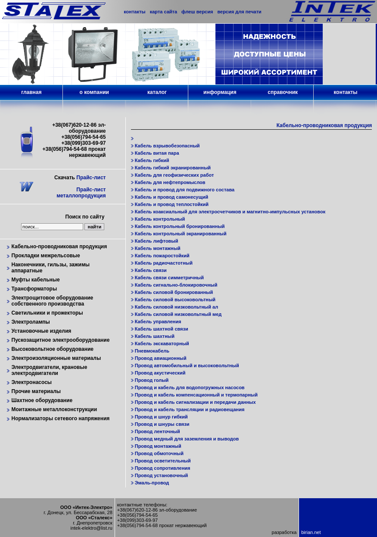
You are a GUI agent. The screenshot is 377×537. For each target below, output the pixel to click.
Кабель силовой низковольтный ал (176, 306)
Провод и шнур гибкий (161, 416)
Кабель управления (158, 321)
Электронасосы (32, 382)
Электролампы (31, 322)
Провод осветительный (163, 460)
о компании (94, 92)
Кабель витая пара (157, 153)
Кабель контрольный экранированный (181, 233)
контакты (346, 92)
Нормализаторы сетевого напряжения (61, 418)
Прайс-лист (91, 178)
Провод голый (152, 380)
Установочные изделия (42, 331)
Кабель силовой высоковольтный (175, 299)
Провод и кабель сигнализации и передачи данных (195, 402)
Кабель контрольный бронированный (180, 226)
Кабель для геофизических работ (174, 175)
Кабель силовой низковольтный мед (178, 314)
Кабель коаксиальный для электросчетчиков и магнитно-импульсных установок (230, 211)
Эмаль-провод (152, 482)
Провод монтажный (158, 446)
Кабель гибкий (152, 160)
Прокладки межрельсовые (46, 256)
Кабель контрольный (160, 219)
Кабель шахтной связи (161, 328)
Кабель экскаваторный (162, 343)
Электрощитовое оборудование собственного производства (52, 301)
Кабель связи (151, 270)
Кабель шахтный (154, 336)
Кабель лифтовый (156, 241)
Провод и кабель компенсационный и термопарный (196, 394)
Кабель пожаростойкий (162, 255)
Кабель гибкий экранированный (173, 167)
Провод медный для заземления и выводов (187, 438)
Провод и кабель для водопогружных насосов (190, 387)
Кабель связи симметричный (169, 277)
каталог (157, 92)
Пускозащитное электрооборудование (61, 340)
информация (220, 92)
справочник (283, 92)
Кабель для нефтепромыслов (170, 182)
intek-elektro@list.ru (91, 528)
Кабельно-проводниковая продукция (59, 247)
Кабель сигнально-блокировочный (176, 284)
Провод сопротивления (162, 468)
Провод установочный (161, 475)
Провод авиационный (161, 358)
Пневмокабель (152, 350)
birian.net (311, 532)
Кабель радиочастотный (164, 262)
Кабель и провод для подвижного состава (184, 189)
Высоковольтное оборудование (53, 349)
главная (31, 92)
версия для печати (239, 11)
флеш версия (197, 11)
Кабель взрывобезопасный (167, 145)
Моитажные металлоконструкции (54, 409)
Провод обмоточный (159, 453)
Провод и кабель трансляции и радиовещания (190, 409)
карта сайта (163, 11)
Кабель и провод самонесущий (172, 197)
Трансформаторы (34, 289)
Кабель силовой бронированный (174, 292)
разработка (284, 532)
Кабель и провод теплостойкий (172, 204)
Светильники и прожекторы (47, 313)
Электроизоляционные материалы (56, 358)
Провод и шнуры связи (162, 424)
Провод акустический (160, 372)
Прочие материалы (36, 391)
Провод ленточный (157, 431)
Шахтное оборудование (42, 400)
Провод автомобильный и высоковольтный (187, 365)
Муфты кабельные (36, 280)
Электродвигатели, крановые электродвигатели (49, 370)
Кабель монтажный (158, 248)
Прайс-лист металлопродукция (81, 193)
